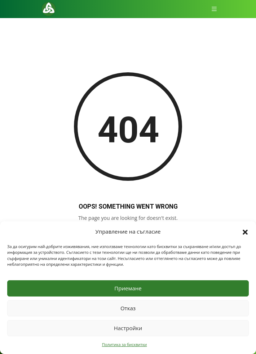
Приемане (127, 288)
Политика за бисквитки (124, 344)
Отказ (128, 308)
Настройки (128, 328)
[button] (245, 231)
